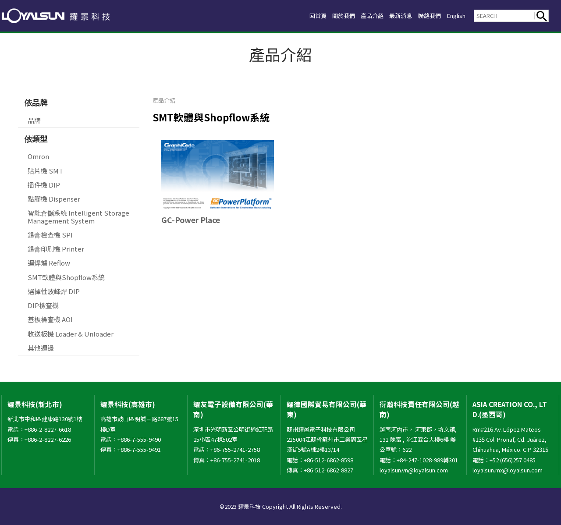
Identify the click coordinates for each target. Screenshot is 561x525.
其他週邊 (41, 347)
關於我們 (324, 15)
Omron (38, 156)
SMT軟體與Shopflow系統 (66, 277)
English (453, 15)
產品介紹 (357, 15)
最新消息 (389, 15)
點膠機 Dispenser (54, 198)
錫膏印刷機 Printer (56, 248)
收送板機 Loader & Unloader (71, 333)
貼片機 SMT (45, 170)
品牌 (34, 120)
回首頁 (294, 15)
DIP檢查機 (43, 305)
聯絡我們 (422, 15)
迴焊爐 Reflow (49, 262)
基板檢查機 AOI (50, 319)
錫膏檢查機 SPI (50, 234)
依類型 (36, 138)
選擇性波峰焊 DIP (54, 291)
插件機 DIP (44, 184)
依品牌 (36, 102)
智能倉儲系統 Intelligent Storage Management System (78, 216)
